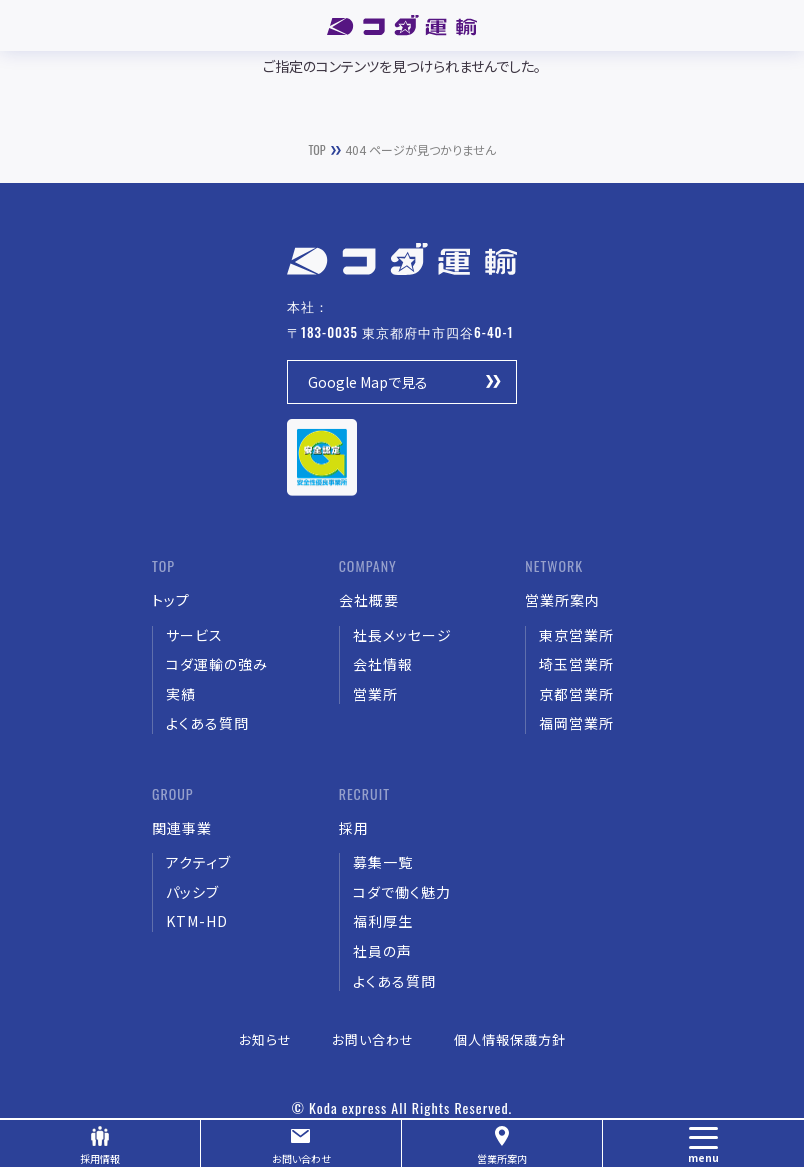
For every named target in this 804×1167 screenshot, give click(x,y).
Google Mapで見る (368, 382)
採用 (100, 1158)
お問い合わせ (301, 1158)
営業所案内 (502, 1158)
